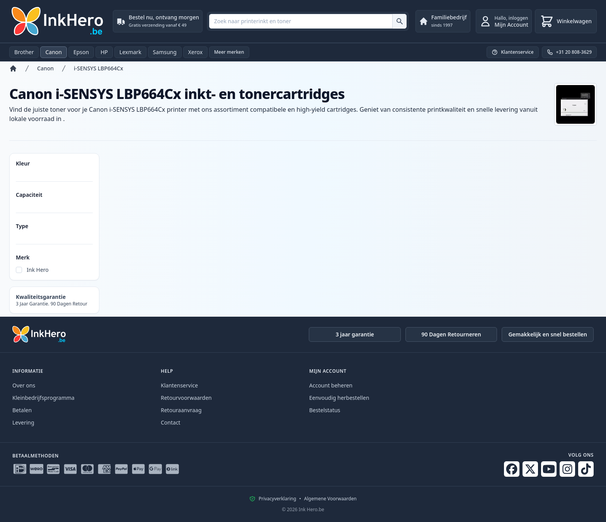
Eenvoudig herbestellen (339, 397)
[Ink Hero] (58, 21)
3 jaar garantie (354, 334)
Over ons (23, 385)
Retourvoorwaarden (186, 397)
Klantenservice (179, 385)
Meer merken (229, 52)
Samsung (165, 52)
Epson (81, 52)
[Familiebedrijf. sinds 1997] (442, 21)
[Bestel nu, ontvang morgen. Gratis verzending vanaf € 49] (158, 21)
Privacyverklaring (277, 499)
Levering (23, 422)
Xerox (195, 52)
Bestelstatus (324, 410)
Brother (24, 52)
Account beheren (330, 385)
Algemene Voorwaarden (330, 499)
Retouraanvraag (181, 410)
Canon (53, 52)
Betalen (22, 410)
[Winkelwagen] (566, 21)
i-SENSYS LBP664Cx (98, 68)
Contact (170, 422)
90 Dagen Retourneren (451, 334)
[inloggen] (504, 21)
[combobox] (308, 21)
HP (104, 52)
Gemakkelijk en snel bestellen (547, 334)
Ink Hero (38, 269)
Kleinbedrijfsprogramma (43, 397)
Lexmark (130, 52)
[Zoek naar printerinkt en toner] (399, 21)
